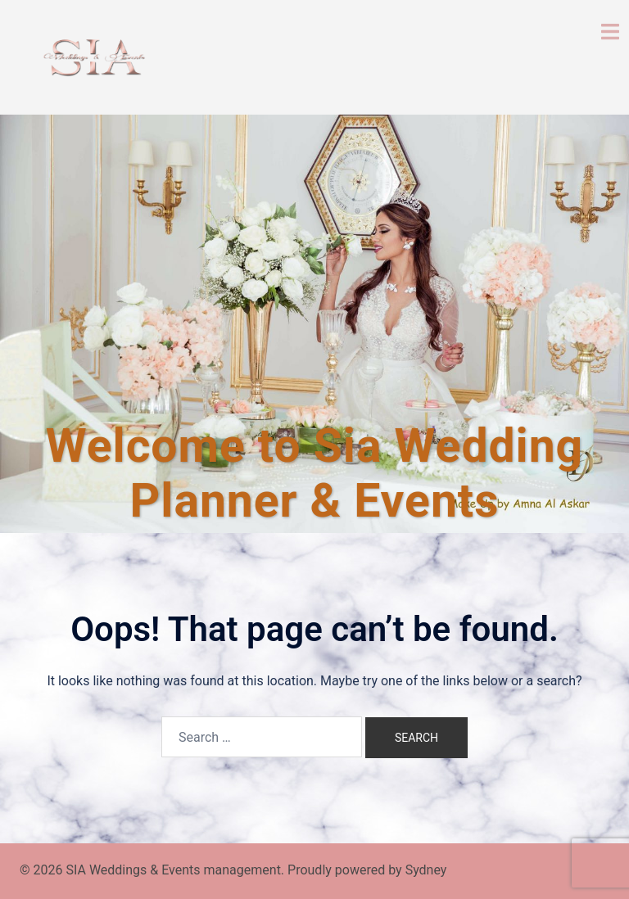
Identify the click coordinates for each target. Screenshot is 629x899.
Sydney (426, 870)
